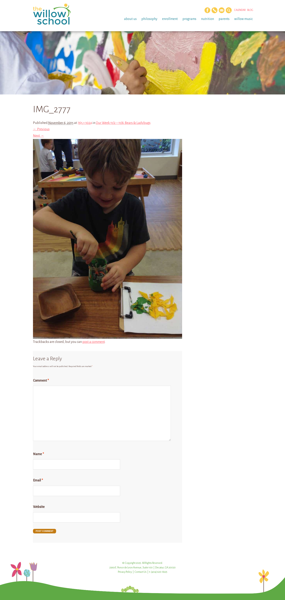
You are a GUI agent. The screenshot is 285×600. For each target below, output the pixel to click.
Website (39, 507)
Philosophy (149, 19)
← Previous (41, 129)
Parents (224, 19)
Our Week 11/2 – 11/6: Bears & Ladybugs (123, 123)
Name (38, 454)
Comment (41, 380)
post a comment (93, 342)
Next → (38, 136)
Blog (250, 10)
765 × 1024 (85, 123)
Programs (189, 19)
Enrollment (170, 19)
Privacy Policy (125, 572)
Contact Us (141, 572)
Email (38, 480)
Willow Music (243, 19)
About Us (130, 19)
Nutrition (207, 19)
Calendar (240, 10)
